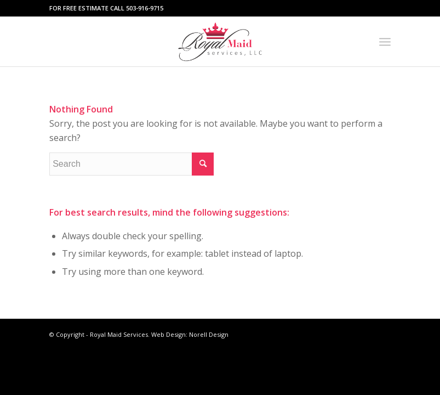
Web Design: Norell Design (189, 334)
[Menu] (385, 42)
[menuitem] (385, 42)
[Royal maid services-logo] (220, 41)
